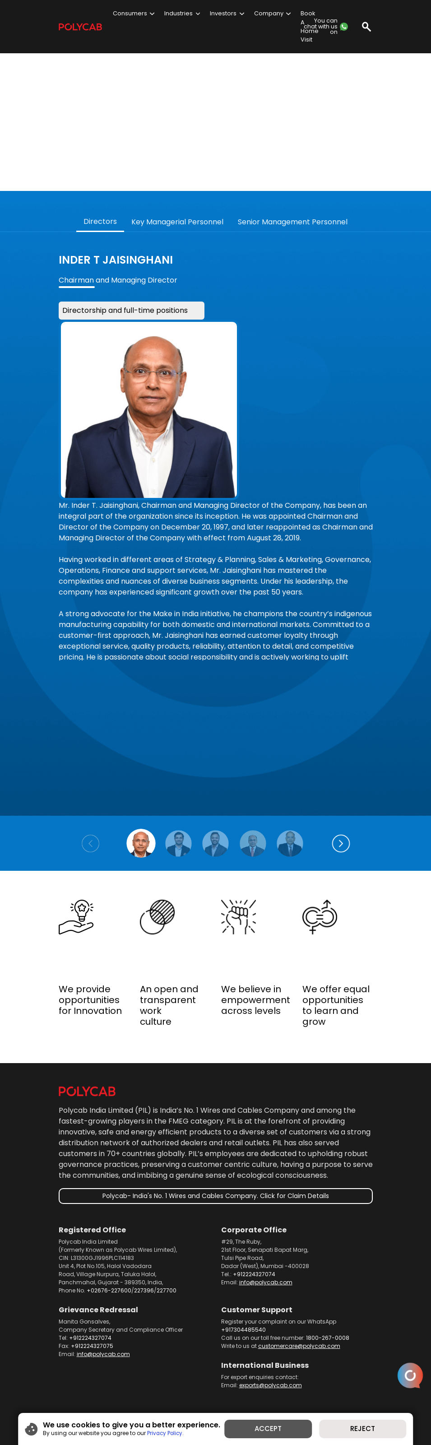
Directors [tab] (100, 181)
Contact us (74, 1385)
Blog (173, 1385)
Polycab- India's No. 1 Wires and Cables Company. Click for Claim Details (215, 1155)
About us (97, 1376)
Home (67, 1376)
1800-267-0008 (327, 1297)
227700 (166, 1250)
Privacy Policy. (161, 1432)
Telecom (228, 1376)
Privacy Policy (208, 1385)
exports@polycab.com (270, 1345)
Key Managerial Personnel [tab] (177, 182)
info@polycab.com (265, 1242)
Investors (223, 13)
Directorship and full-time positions (131, 270)
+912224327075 (92, 1306)
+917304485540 (243, 1289)
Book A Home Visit (310, 26)
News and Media (317, 1376)
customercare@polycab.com (299, 1306)
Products (132, 1376)
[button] (341, 803)
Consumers (130, 13)
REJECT (366, 1428)
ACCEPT (269, 1428)
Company (268, 13)
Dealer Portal (267, 1376)
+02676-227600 (109, 1250)
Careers (146, 1385)
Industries (178, 13)
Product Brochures (180, 1376)
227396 (144, 1250)
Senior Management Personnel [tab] (293, 182)
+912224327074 (254, 1234)
